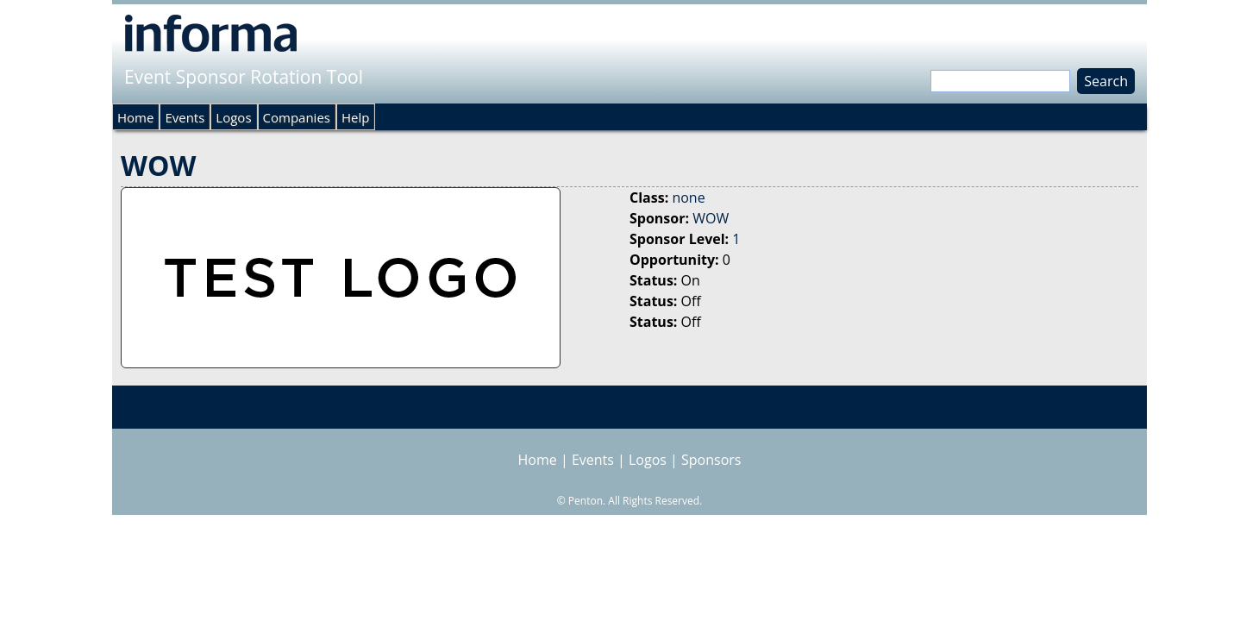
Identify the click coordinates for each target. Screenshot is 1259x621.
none (688, 197)
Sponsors (711, 459)
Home (135, 117)
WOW (710, 218)
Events (184, 117)
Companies (296, 117)
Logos (233, 117)
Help (355, 117)
